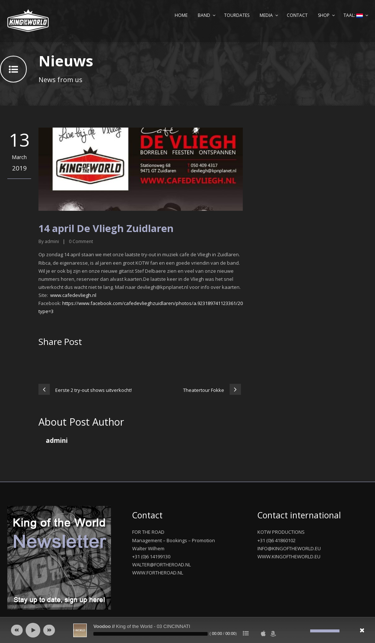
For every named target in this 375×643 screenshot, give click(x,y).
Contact (297, 15)
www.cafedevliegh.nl (73, 295)
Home (181, 15)
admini (52, 241)
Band (204, 15)
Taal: (353, 15)
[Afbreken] (304, 631)
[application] (187, 630)
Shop (324, 15)
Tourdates (236, 15)
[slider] (150, 634)
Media (266, 15)
